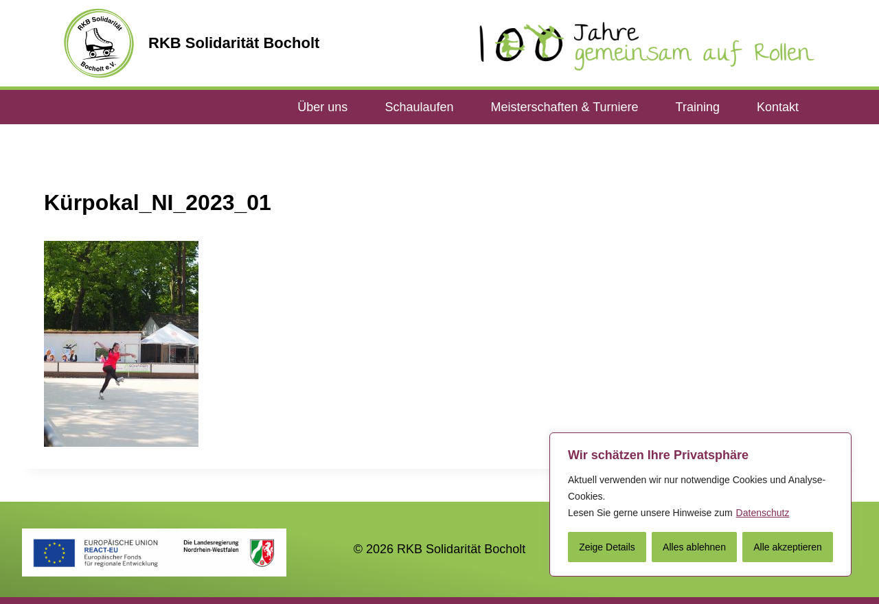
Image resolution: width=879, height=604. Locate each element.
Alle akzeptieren (787, 547)
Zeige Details (607, 547)
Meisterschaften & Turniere (564, 107)
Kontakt (778, 107)
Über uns (322, 107)
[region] (700, 504)
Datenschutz (763, 512)
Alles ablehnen (694, 547)
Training (698, 107)
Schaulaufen (419, 107)
